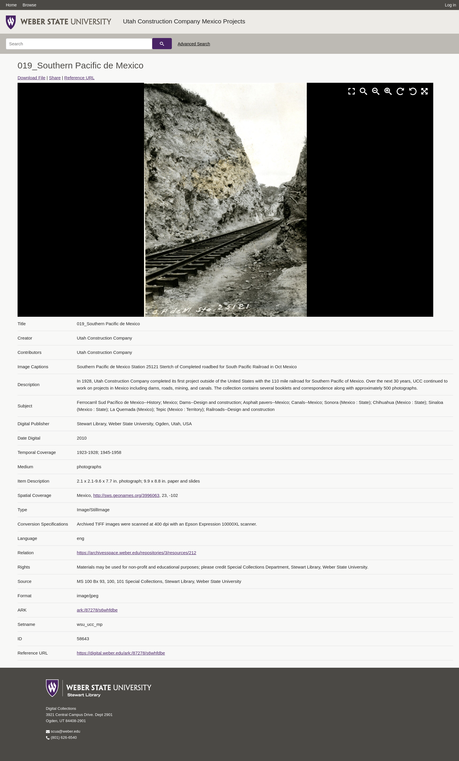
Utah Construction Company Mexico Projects (184, 21)
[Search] (79, 43)
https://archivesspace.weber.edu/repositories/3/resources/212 (136, 552)
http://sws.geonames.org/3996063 (126, 495)
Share (55, 77)
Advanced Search (194, 44)
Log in (450, 5)
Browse (29, 5)
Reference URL (79, 77)
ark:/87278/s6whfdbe (97, 609)
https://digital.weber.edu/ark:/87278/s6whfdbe (121, 652)
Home (11, 5)
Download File (31, 77)
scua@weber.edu (63, 731)
